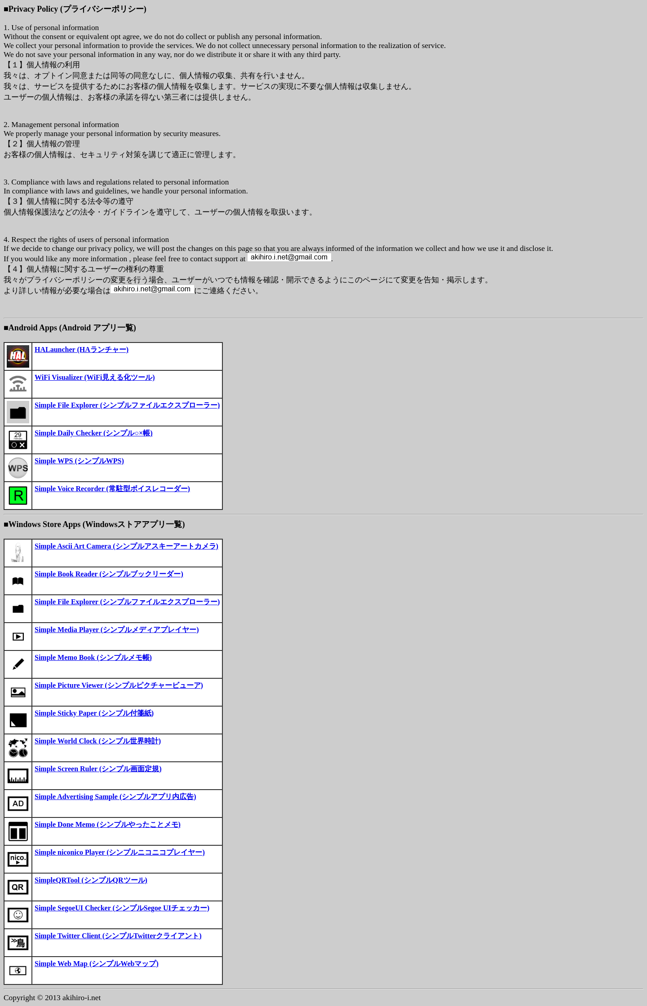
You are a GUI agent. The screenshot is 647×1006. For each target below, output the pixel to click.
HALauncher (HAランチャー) (82, 349)
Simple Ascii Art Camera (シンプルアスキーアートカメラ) (126, 546)
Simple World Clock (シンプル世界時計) (98, 741)
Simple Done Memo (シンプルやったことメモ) (108, 824)
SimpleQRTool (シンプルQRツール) (91, 880)
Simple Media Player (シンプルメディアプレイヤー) (117, 629)
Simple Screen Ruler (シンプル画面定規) (98, 769)
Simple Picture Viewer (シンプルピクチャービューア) (119, 685)
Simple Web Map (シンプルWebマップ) (97, 963)
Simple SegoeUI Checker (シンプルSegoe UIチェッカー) (122, 908)
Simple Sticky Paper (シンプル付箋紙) (94, 713)
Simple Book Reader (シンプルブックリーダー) (109, 574)
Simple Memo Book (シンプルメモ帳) (93, 657)
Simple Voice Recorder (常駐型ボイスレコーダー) (112, 488)
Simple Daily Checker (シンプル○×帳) (93, 433)
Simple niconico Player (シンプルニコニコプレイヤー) (120, 852)
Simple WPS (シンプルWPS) (79, 461)
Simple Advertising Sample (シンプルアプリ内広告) (115, 796)
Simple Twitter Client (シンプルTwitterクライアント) (118, 936)
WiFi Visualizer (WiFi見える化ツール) (95, 377)
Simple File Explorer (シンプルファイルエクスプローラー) (127, 405)
